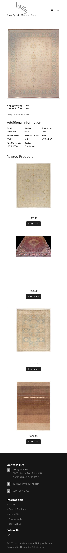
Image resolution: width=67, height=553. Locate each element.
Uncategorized (23, 114)
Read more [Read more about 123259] (33, 296)
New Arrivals (15, 519)
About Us (14, 514)
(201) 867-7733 (21, 490)
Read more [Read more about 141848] (33, 223)
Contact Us (15, 523)
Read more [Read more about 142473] (33, 369)
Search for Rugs (17, 509)
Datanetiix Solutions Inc (32, 547)
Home (12, 504)
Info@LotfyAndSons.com (26, 483)
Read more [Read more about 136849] (33, 441)
